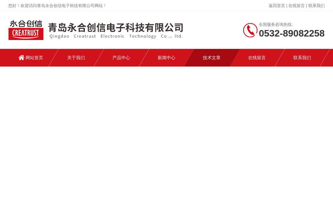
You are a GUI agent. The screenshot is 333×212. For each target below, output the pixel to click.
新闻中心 (166, 57)
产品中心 (121, 57)
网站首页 (34, 57)
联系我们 (316, 5)
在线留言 (296, 5)
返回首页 (277, 5)
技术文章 (212, 57)
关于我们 (76, 57)
